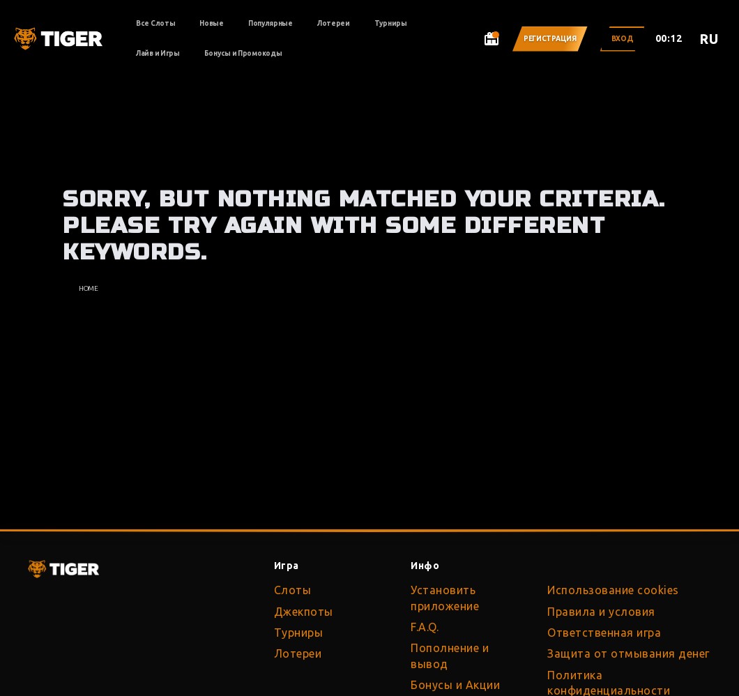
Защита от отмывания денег (628, 653)
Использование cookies (613, 590)
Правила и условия (601, 611)
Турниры (390, 23)
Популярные (270, 23)
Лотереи (333, 23)
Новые (211, 23)
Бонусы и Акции (455, 685)
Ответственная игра (604, 632)
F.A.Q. (425, 627)
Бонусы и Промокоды (243, 53)
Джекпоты (303, 611)
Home (88, 288)
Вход (622, 39)
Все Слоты (155, 23)
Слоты (293, 590)
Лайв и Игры (158, 53)
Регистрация (550, 39)
